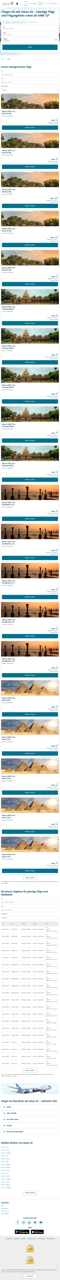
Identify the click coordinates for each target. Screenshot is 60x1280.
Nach (4, 33)
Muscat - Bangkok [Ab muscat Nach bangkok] (5, 1164)
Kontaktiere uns (5, 1211)
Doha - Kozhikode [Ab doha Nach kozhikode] (5, 1185)
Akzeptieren (30, 1276)
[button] (19, 22)
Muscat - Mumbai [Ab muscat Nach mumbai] (5, 1158)
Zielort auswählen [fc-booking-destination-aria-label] (7, 34)
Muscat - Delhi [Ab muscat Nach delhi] (4, 1161)
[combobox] (31, 75)
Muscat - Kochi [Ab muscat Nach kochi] (5, 1147)
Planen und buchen (27, 3)
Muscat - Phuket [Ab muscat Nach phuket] (5, 1182)
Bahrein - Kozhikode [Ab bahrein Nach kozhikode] (6, 1187)
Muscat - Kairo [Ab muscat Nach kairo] (5, 1156)
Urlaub (48, 3)
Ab (4, 26)
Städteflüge (23, 1238)
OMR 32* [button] (43, 15)
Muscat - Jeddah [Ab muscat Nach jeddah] (5, 1170)
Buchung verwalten (42, 3)
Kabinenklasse (4, 86)
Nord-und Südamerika (13, 1131)
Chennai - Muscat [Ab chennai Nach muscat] (5, 1176)
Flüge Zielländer (8, 1238)
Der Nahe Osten (10, 1119)
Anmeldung (34, 3)
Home (2, 59)
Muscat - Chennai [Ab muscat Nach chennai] (5, 1150)
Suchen (30, 47)
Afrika (7, 1107)
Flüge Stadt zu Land (32, 1238)
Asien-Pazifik (9, 1113)
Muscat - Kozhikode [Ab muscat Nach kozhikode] (6, 1153)
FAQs (2, 1206)
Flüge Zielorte (16, 1238)
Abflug (5, 39)
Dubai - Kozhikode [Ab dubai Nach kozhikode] (5, 1167)
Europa (7, 1125)
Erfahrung (55, 3)
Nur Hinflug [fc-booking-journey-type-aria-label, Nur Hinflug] (6, 22)
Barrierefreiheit (5, 1214)
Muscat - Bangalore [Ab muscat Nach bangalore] (6, 1179)
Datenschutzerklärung (7, 1271)
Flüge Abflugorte (41, 1238)
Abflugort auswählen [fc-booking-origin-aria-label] (8, 28)
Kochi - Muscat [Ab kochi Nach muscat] (5, 1173)
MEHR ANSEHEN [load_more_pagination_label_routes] (30, 1193)
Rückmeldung (4, 1208)
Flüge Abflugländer (51, 1238)
